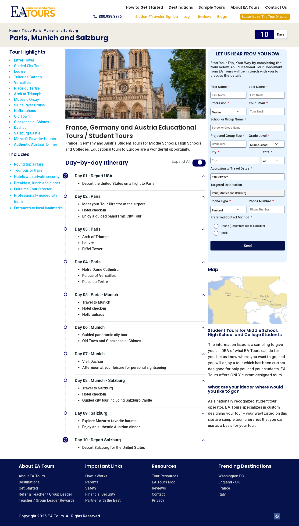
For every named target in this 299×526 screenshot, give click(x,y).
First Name (219, 87)
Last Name (257, 87)
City (213, 152)
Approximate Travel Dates (230, 168)
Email (224, 233)
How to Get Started (144, 7)
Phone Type (219, 201)
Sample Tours (212, 7)
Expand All (181, 161)
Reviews (205, 16)
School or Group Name (227, 119)
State (266, 152)
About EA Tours (245, 7)
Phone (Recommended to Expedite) (243, 226)
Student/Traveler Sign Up (156, 16)
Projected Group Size (226, 136)
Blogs (222, 16)
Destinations (181, 7)
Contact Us (276, 7)
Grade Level (258, 136)
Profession (218, 103)
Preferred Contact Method (230, 217)
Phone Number (260, 201)
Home (13, 31)
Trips (25, 31)
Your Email (257, 103)
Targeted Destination (226, 185)
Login (188, 16)
